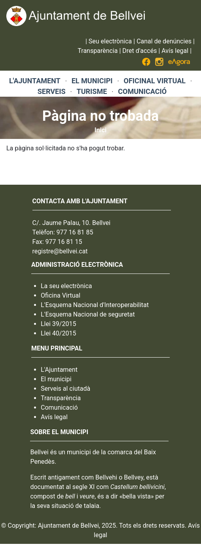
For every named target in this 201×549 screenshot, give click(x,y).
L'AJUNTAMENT (35, 81)
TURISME (92, 91)
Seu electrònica (110, 41)
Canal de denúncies (164, 41)
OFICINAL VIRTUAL (155, 81)
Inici (100, 130)
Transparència (98, 50)
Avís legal (174, 50)
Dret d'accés (139, 50)
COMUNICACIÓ (142, 91)
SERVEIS (52, 91)
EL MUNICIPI (92, 81)
